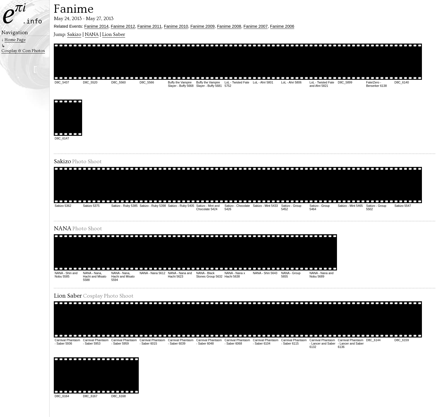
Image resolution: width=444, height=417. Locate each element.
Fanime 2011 (149, 26)
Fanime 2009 (202, 26)
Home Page (15, 39)
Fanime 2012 (123, 26)
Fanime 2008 (229, 26)
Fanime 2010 (176, 26)
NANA (92, 34)
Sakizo (74, 34)
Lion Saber (113, 34)
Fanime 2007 (256, 26)
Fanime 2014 (96, 26)
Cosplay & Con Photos (23, 50)
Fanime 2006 (282, 26)
